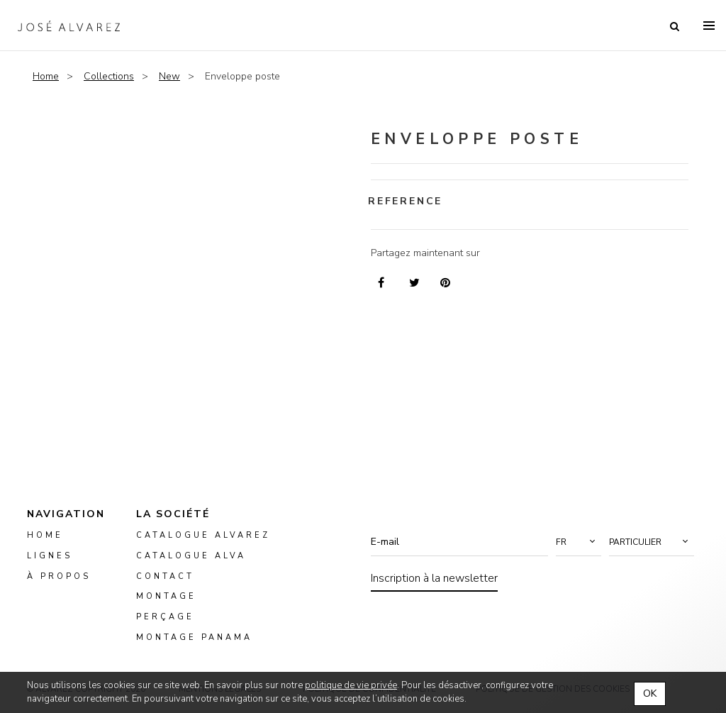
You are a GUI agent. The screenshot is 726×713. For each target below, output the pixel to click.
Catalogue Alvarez (203, 535)
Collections (109, 76)
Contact (165, 576)
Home (46, 76)
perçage (165, 617)
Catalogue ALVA (191, 556)
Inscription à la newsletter (434, 578)
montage (166, 597)
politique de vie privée (351, 685)
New (169, 76)
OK (650, 693)
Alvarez (69, 25)
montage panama (194, 637)
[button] (578, 542)
